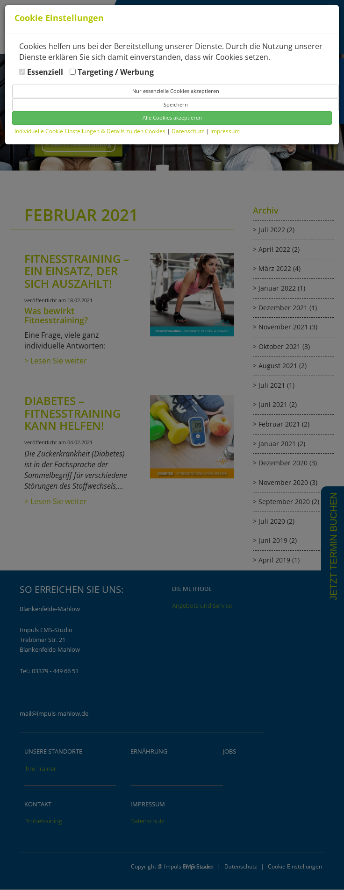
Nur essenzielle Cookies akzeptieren (175, 90)
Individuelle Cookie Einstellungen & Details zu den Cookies (89, 131)
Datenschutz (189, 131)
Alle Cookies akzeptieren (172, 117)
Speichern (176, 104)
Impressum (225, 131)
